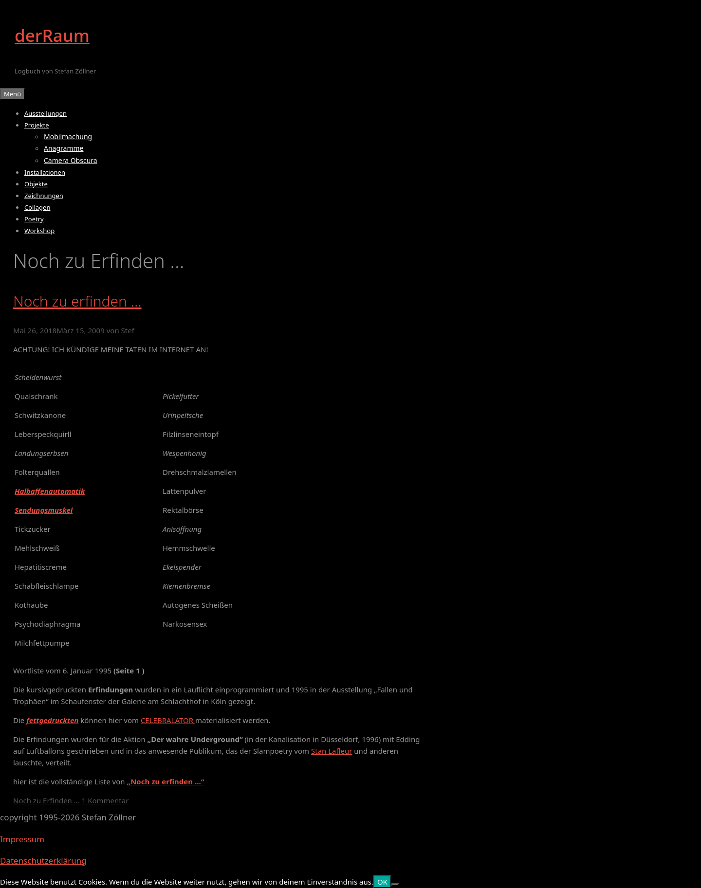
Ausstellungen (45, 113)
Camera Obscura (70, 160)
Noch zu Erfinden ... (46, 800)
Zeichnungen (43, 195)
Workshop (39, 230)
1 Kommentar (105, 800)
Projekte (36, 125)
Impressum (22, 839)
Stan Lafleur (331, 751)
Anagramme (64, 148)
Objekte (36, 184)
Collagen (37, 207)
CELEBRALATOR (168, 720)
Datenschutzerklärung (43, 860)
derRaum (52, 35)
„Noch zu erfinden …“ (165, 781)
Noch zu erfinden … (77, 301)
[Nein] (395, 884)
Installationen (44, 172)
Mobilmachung (68, 136)
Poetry (34, 219)
